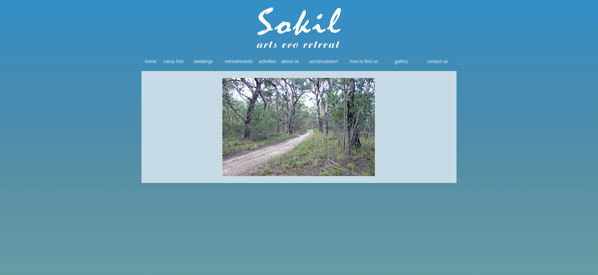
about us (290, 61)
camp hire (174, 61)
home (150, 61)
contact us (437, 61)
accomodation (323, 61)
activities (267, 61)
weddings (203, 61)
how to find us (364, 61)
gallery (401, 61)
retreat (231, 61)
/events (245, 61)
